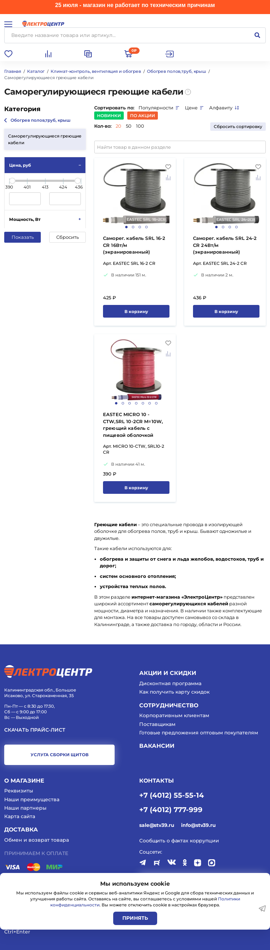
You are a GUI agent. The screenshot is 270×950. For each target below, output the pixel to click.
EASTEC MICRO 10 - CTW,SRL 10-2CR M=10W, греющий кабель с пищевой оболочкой (133, 425)
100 (140, 126)
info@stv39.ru (198, 825)
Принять (135, 918)
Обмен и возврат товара (36, 840)
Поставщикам (157, 724)
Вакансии (156, 745)
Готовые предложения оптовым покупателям (198, 732)
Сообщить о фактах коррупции (179, 840)
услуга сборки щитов (60, 754)
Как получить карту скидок (174, 692)
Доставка (21, 829)
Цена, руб (20, 165)
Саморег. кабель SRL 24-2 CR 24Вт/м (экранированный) (225, 245)
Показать (23, 237)
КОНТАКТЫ (156, 780)
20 (118, 126)
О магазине (24, 780)
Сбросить (67, 237)
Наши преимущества (31, 799)
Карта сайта (19, 816)
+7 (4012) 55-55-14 (171, 795)
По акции (142, 115)
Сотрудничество (168, 705)
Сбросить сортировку (238, 126)
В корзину (136, 311)
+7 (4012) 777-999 (170, 809)
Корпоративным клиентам (174, 715)
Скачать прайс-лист (34, 730)
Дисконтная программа (170, 683)
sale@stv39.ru (156, 825)
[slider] (12, 181)
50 (128, 126)
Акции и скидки (167, 673)
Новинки (109, 115)
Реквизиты (18, 791)
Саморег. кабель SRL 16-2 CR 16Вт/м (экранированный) (134, 245)
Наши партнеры (25, 808)
